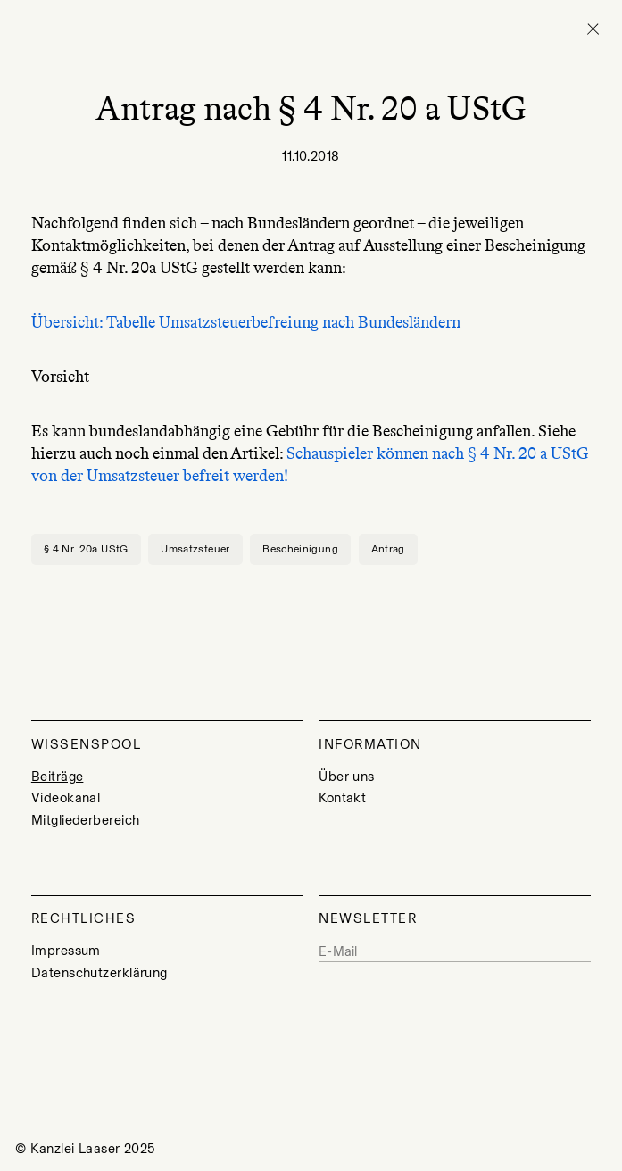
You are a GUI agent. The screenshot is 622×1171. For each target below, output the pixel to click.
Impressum (66, 951)
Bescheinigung (300, 548)
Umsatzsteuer (195, 548)
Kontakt (342, 798)
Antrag (388, 548)
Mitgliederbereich (85, 820)
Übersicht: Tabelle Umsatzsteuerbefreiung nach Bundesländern (245, 322)
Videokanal (65, 798)
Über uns (347, 776)
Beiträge (57, 776)
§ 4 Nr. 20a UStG (86, 548)
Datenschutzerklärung (99, 973)
